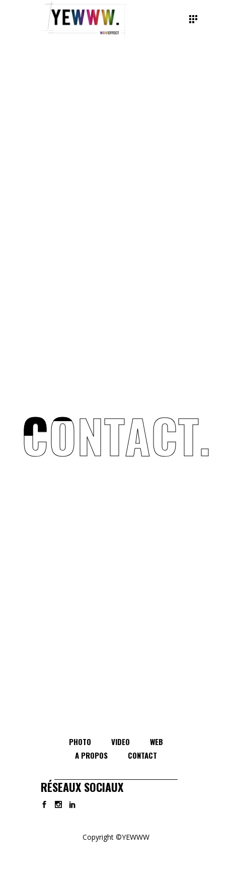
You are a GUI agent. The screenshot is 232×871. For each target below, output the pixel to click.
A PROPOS (91, 755)
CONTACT (142, 755)
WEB (156, 741)
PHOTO (80, 741)
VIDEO (120, 741)
